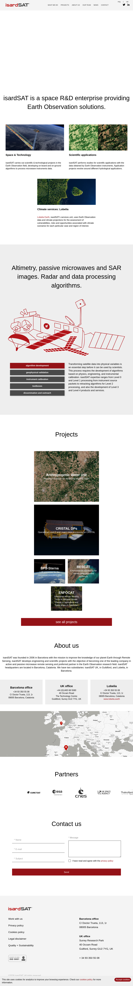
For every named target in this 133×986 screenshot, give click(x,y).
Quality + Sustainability (21, 945)
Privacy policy (16, 925)
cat (127, 2)
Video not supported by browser (66, 43)
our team (87, 5)
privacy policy (107, 861)
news (96, 5)
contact (104, 5)
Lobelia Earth (43, 217)
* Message (73, 838)
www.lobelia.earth (112, 699)
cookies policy (86, 979)
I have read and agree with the (92, 861)
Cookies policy (16, 932)
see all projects (66, 622)
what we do (53, 5)
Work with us (15, 918)
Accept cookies (123, 979)
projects (65, 5)
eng (119, 2)
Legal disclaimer (17, 938)
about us (76, 5)
